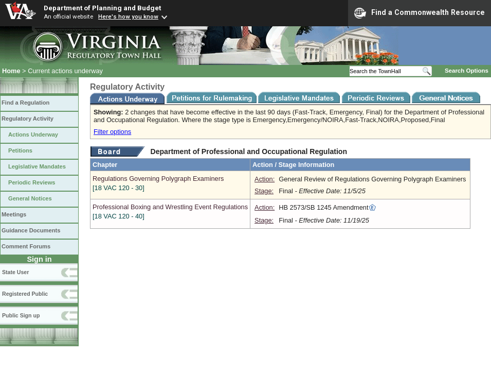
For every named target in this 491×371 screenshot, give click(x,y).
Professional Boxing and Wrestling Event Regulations (170, 211)
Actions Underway (33, 134)
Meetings (14, 214)
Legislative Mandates (37, 166)
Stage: (264, 191)
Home (11, 71)
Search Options (466, 71)
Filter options (112, 132)
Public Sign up (21, 315)
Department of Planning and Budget (102, 8)
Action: (264, 179)
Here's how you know (128, 16)
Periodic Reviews (32, 182)
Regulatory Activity (27, 118)
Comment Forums (26, 246)
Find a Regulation (25, 102)
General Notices (30, 198)
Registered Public (25, 294)
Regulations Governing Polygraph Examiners (170, 183)
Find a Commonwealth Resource (419, 13)
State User (15, 272)
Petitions (20, 150)
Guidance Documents (31, 230)
